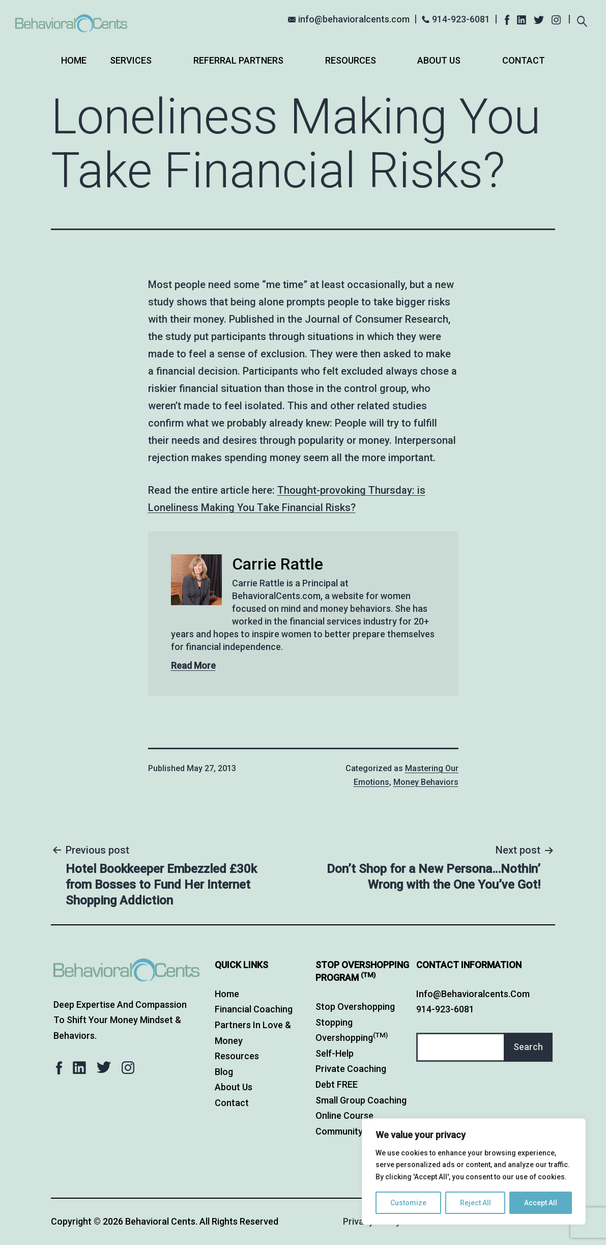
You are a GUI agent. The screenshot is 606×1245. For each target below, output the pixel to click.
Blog (224, 1071)
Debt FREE (336, 1084)
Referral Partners (238, 60)
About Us (438, 60)
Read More (193, 665)
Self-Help (334, 1053)
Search (528, 1046)
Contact (523, 60)
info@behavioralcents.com (354, 19)
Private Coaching (350, 1068)
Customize (408, 1203)
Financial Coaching (254, 1009)
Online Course (344, 1115)
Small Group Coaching (361, 1100)
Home (73, 60)
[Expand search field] (582, 20)
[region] (474, 1171)
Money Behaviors (425, 782)
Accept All (540, 1203)
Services (131, 60)
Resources (350, 60)
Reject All (475, 1203)
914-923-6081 (461, 19)
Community (339, 1131)
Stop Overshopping (355, 1006)
